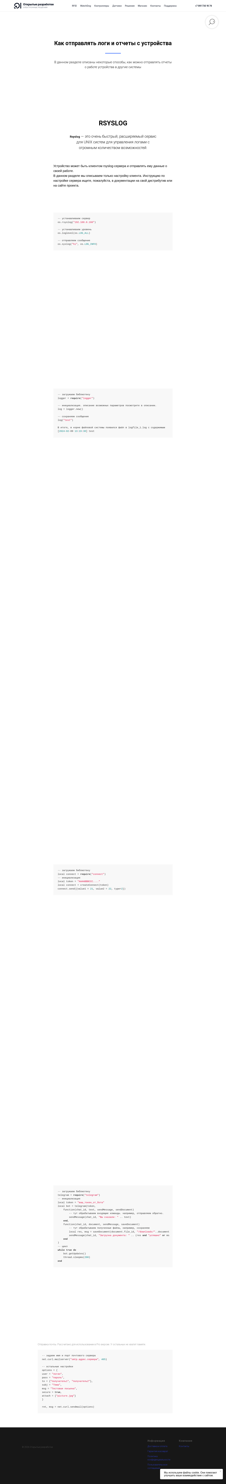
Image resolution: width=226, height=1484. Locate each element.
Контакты (155, 5)
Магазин (142, 5)
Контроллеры (101, 5)
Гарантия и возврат (158, 1451)
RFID (74, 5)
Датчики (117, 5)
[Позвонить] (203, 6)
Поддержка (170, 5)
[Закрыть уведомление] (220, 1471)
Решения (130, 5)
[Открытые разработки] (34, 5)
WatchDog (85, 5)
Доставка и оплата (157, 1446)
